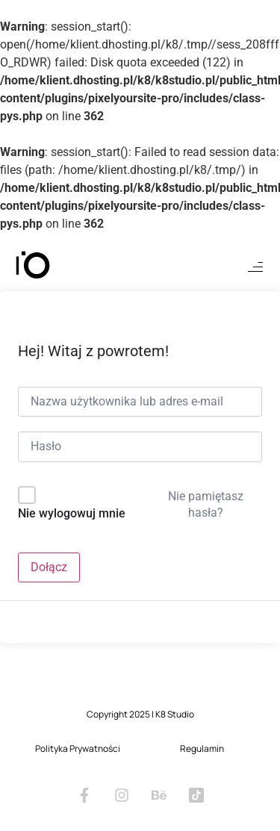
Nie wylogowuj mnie (71, 513)
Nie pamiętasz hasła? (205, 504)
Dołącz (49, 567)
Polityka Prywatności (77, 748)
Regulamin (202, 748)
